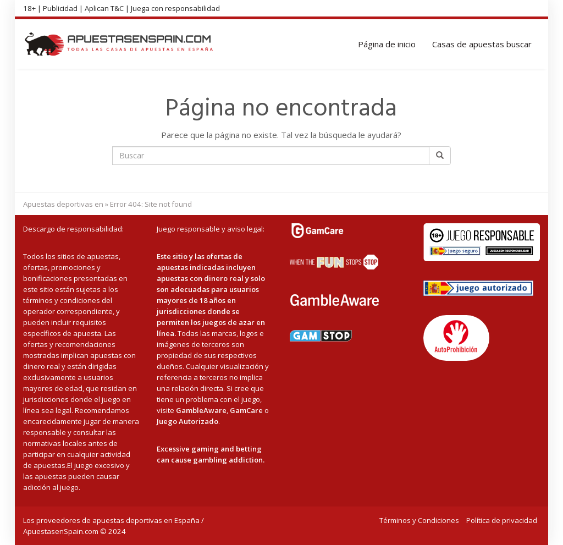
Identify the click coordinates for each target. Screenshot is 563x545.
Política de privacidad (501, 520)
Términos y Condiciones (419, 520)
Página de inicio (387, 43)
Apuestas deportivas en (63, 204)
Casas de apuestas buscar (482, 43)
